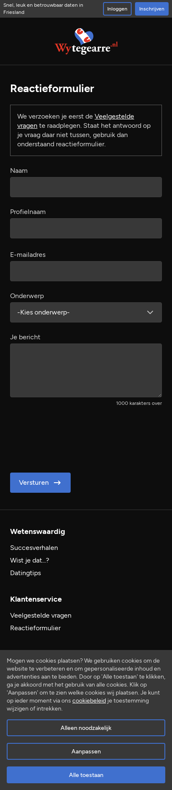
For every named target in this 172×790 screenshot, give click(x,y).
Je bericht (25, 337)
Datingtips (25, 573)
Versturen (40, 483)
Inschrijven (151, 9)
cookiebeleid (89, 700)
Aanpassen (86, 751)
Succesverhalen (34, 548)
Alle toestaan (86, 775)
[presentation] (74, 436)
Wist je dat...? (29, 560)
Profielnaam (28, 212)
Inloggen (117, 9)
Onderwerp (27, 296)
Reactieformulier (35, 628)
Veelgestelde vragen (40, 615)
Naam (19, 170)
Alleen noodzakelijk (86, 728)
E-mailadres (27, 255)
